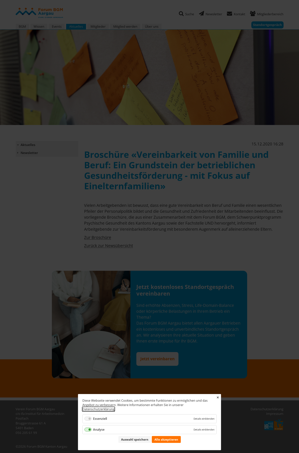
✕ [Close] (217, 397)
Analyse (98, 429)
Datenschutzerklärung (98, 409)
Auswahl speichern (134, 439)
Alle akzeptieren (166, 439)
